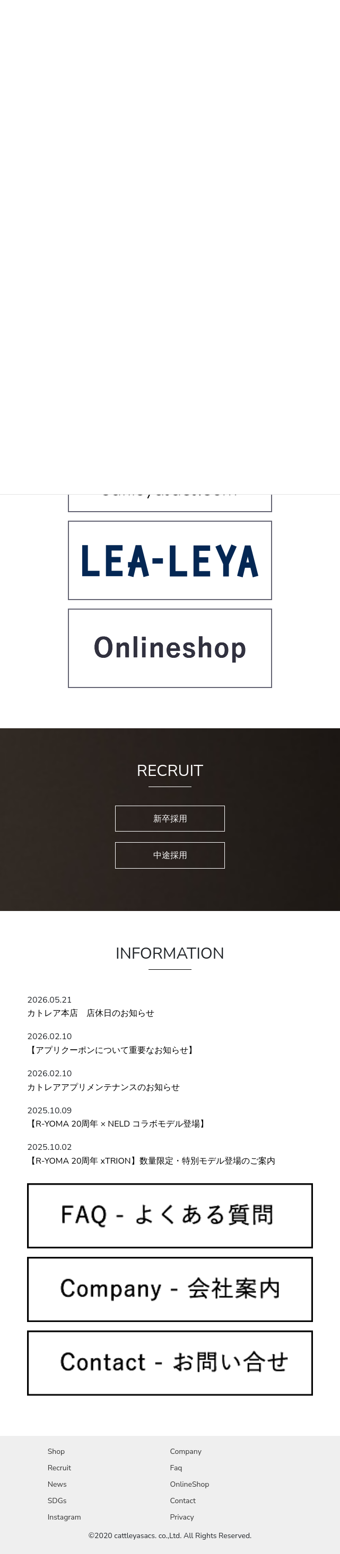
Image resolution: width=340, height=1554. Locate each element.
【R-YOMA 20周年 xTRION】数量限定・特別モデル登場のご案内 (151, 1161)
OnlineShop (189, 1484)
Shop (56, 1451)
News (57, 1484)
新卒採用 (170, 819)
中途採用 (170, 855)
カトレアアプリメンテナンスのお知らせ (103, 1087)
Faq (176, 1468)
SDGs (57, 1501)
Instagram (64, 1517)
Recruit (59, 1468)
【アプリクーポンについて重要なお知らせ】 (112, 1050)
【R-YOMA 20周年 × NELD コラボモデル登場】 (117, 1124)
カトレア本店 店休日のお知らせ (90, 1013)
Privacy (182, 1517)
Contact (182, 1501)
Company (185, 1451)
